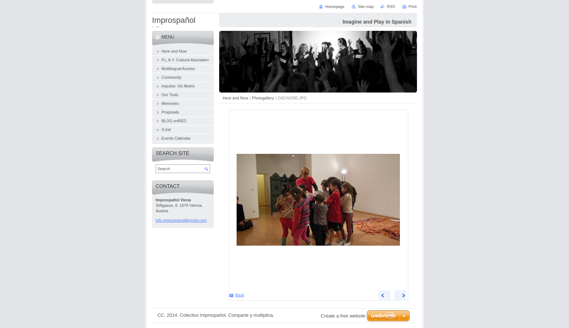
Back (240, 295)
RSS (391, 6)
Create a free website (343, 316)
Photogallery (263, 98)
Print (413, 6)
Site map (365, 6)
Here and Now (235, 98)
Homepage (334, 6)
